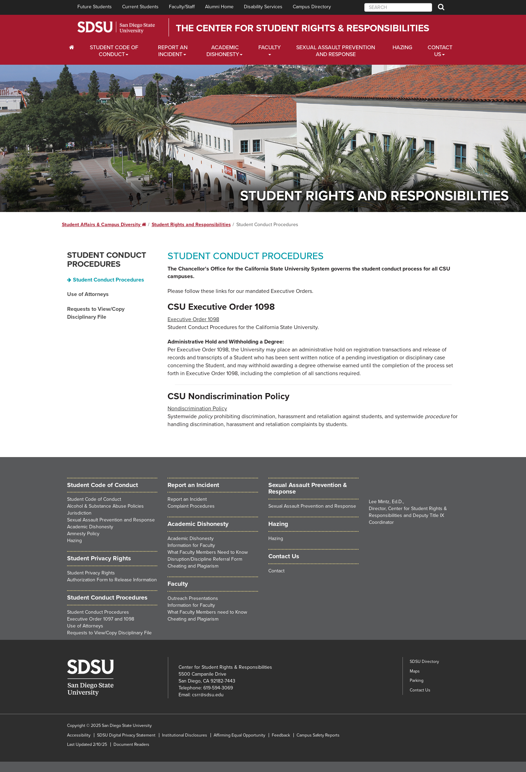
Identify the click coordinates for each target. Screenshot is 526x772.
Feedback (281, 735)
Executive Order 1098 (193, 319)
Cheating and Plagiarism (193, 566)
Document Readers (131, 744)
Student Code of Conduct (102, 485)
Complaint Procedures (191, 506)
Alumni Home (219, 7)
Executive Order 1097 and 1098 (100, 619)
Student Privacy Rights (91, 573)
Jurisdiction (79, 513)
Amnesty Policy (83, 534)
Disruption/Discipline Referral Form (205, 559)
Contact (276, 571)
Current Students (140, 7)
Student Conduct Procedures (106, 259)
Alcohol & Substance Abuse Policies (105, 506)
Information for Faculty (191, 545)
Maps (415, 671)
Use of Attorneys (88, 294)
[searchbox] (398, 7)
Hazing (402, 47)
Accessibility (78, 735)
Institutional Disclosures (184, 735)
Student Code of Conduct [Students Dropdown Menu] (114, 51)
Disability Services (263, 7)
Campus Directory (312, 7)
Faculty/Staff (182, 7)
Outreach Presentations (193, 598)
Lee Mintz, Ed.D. (386, 502)
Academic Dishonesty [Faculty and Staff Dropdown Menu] (222, 51)
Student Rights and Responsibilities (191, 225)
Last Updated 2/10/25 (87, 744)
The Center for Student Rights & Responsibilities (302, 28)
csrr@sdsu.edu (208, 695)
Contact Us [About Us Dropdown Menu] (440, 51)
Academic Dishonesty (90, 527)
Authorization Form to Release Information (112, 580)
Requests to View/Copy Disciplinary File (96, 313)
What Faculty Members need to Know (207, 612)
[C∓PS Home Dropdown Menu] (74, 47)
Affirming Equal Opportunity (239, 735)
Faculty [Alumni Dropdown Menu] (269, 47)
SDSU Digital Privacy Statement (126, 735)
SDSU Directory (424, 661)
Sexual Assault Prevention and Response (335, 51)
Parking (416, 680)
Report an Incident (187, 499)
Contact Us (420, 690)
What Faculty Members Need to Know (208, 552)
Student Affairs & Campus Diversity (104, 225)
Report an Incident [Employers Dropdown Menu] (172, 51)
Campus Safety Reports (318, 735)
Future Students (94, 7)
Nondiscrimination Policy (197, 408)
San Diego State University (116, 27)
